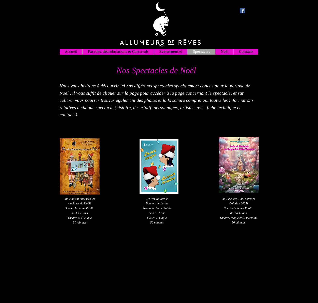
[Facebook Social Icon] (242, 10)
